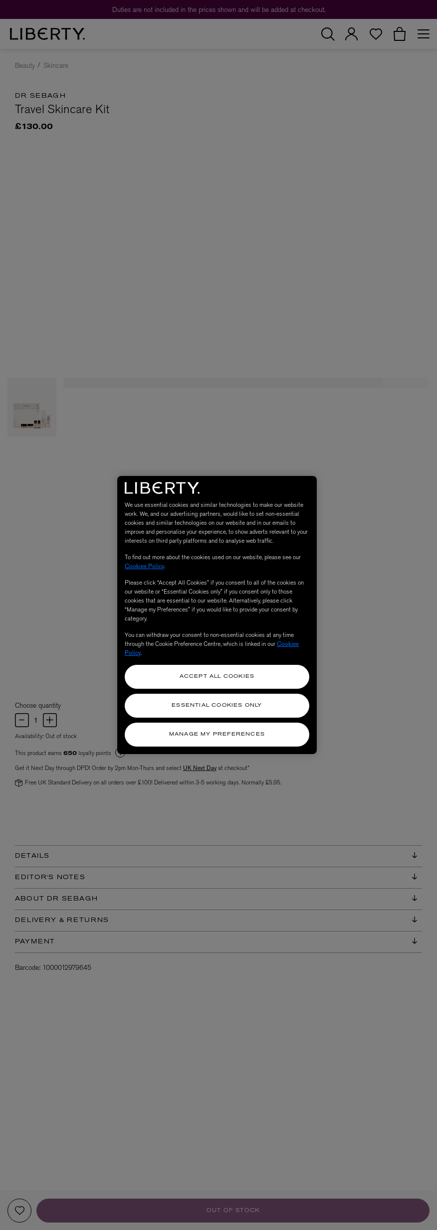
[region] (217, 615)
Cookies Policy (144, 566)
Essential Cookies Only (217, 705)
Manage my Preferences (217, 734)
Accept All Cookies (217, 676)
